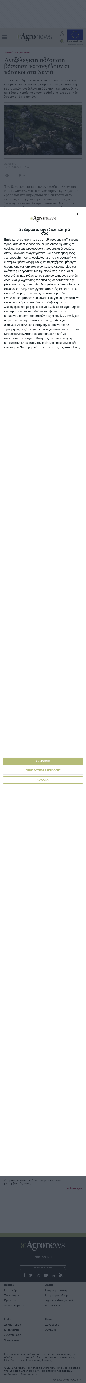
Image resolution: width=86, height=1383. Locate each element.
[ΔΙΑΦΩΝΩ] (78, 215)
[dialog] (43, 691)
